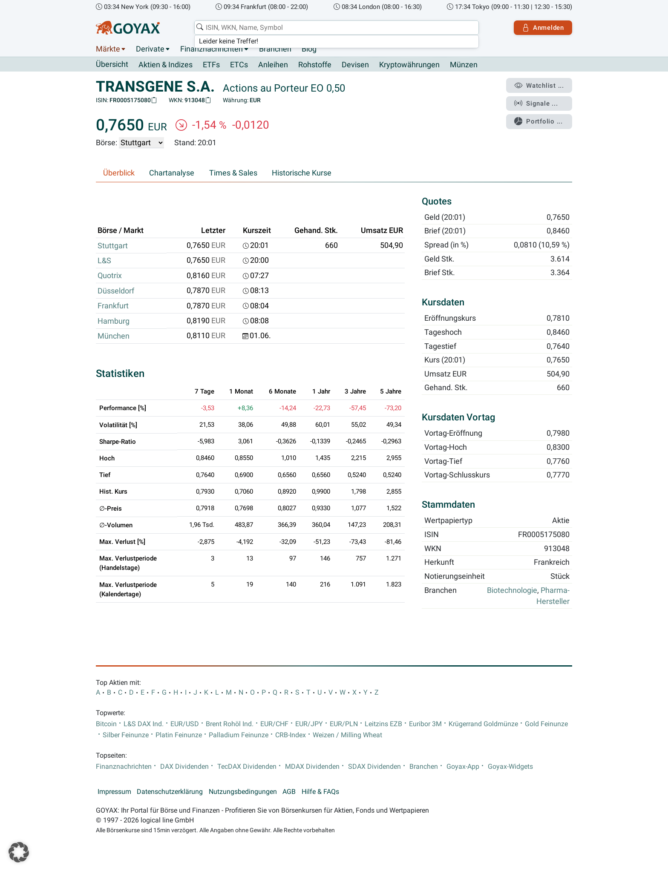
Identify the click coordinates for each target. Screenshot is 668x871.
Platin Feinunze (178, 735)
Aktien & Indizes (165, 64)
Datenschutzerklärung (170, 792)
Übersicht (112, 64)
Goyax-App (462, 766)
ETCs (239, 64)
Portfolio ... (538, 121)
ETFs (211, 64)
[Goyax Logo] (128, 27)
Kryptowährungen (409, 64)
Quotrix (110, 275)
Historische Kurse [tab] (301, 173)
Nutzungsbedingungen (243, 792)
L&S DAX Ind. (144, 724)
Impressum (114, 792)
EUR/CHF (274, 724)
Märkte (108, 49)
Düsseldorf (116, 291)
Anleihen (273, 64)
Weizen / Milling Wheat (347, 735)
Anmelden (543, 28)
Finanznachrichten (211, 49)
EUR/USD (184, 724)
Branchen (275, 49)
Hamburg (114, 321)
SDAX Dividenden (374, 766)
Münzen (464, 64)
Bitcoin (106, 724)
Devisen (355, 64)
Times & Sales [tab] (233, 173)
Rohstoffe (314, 64)
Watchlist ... (539, 85)
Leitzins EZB (383, 724)
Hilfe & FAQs (320, 792)
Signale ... (536, 103)
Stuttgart (113, 245)
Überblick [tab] (119, 173)
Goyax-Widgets (510, 766)
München (114, 336)
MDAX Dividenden (312, 766)
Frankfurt (113, 306)
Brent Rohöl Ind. (229, 724)
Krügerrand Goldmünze (483, 724)
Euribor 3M (425, 724)
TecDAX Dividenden (246, 766)
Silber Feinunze (126, 735)
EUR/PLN (344, 724)
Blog (309, 49)
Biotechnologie (512, 590)
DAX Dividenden (184, 766)
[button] (18, 852)
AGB (289, 792)
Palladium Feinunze (238, 735)
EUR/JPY (309, 724)
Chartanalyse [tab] (171, 173)
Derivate (150, 49)
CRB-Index (290, 735)
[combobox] (336, 27)
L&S (104, 260)
